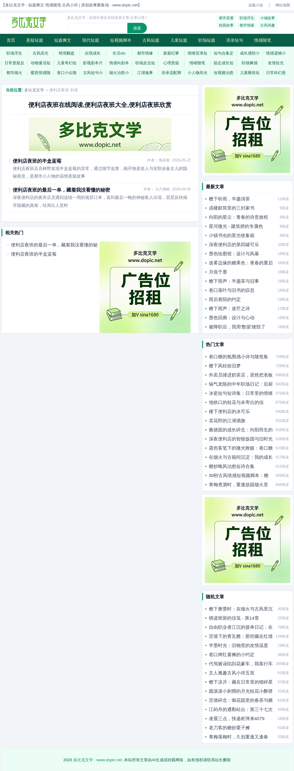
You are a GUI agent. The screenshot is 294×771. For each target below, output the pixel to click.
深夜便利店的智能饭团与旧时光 (241, 438)
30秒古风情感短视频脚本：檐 (239, 475)
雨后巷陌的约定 (225, 299)
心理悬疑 (171, 63)
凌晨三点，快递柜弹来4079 (237, 718)
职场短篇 (206, 40)
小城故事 (267, 18)
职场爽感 (250, 63)
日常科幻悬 (276, 72)
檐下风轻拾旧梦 (225, 365)
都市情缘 (247, 25)
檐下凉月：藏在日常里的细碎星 (241, 681)
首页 (11, 40)
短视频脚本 (120, 40)
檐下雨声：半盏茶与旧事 (234, 281)
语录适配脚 (171, 72)
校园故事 (226, 25)
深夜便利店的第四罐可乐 (234, 244)
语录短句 (234, 40)
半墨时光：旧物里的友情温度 (238, 645)
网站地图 (282, 5)
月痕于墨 (218, 271)
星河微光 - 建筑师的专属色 (236, 226)
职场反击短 (145, 63)
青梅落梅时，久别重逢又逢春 (238, 736)
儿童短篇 (178, 40)
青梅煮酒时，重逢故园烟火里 (238, 484)
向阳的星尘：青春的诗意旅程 (238, 217)
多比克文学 (34, 90)
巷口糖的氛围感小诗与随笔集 (238, 356)
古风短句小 (93, 72)
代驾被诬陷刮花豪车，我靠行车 (241, 663)
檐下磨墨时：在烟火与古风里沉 (241, 608)
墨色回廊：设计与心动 (231, 317)
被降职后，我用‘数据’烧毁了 (237, 326)
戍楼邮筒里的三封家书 (231, 207)
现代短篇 (90, 40)
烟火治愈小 (119, 72)
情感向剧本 (119, 63)
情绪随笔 (197, 63)
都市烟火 (14, 72)
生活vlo (119, 53)
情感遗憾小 (276, 53)
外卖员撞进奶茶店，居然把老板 (241, 374)
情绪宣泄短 (197, 53)
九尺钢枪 (162, 189)
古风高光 (40, 53)
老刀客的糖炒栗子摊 (229, 727)
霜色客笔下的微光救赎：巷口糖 (241, 448)
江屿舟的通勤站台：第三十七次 (241, 709)
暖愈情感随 (40, 72)
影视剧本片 (93, 63)
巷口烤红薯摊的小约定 (231, 654)
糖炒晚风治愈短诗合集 (231, 466)
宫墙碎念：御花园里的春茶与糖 (241, 700)
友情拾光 (276, 63)
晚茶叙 (164, 160)
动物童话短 (40, 63)
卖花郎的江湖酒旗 (227, 420)
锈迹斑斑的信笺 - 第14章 (234, 618)
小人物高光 (197, 72)
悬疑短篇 (34, 40)
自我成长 (93, 53)
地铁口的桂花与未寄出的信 (236, 402)
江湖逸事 (145, 72)
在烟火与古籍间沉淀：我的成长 (241, 457)
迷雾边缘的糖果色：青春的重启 (241, 262)
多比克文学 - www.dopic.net (97, 760)
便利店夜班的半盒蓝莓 (37, 161)
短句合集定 (223, 53)
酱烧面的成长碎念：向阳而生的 (241, 429)
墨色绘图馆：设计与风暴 (234, 253)
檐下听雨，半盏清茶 (229, 198)
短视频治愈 (223, 72)
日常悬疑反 (14, 63)
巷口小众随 (67, 72)
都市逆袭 (226, 18)
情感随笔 (262, 40)
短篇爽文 (62, 40)
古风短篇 (150, 40)
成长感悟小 (250, 53)
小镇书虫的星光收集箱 (231, 235)
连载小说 (255, 5)
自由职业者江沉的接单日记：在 (241, 627)
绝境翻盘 (66, 53)
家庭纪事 (171, 53)
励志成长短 (223, 63)
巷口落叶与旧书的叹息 (231, 290)
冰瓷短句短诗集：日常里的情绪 (241, 393)
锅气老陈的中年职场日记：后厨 (241, 384)
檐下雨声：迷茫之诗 (229, 308)
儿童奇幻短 (67, 63)
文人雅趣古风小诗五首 (231, 672)
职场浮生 (247, 18)
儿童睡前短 (250, 72)
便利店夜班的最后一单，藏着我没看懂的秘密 (61, 190)
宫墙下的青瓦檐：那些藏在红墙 (241, 636)
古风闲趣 (267, 25)
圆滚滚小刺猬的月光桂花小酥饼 (241, 691)
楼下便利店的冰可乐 (229, 411)
